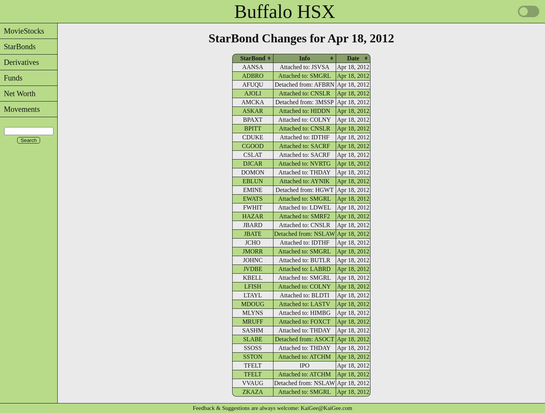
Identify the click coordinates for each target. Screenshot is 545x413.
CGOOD (253, 146)
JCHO (252, 242)
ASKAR (253, 111)
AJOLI (252, 93)
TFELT (253, 365)
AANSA (252, 67)
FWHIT (252, 207)
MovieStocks (22, 31)
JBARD (252, 225)
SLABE (252, 339)
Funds (11, 78)
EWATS (253, 198)
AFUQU (252, 84)
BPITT (252, 128)
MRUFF (253, 321)
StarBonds (18, 46)
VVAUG (253, 383)
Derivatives (19, 62)
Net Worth (18, 93)
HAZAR (252, 216)
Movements (20, 109)
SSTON (252, 356)
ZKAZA (253, 392)
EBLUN (253, 181)
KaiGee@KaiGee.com (326, 408)
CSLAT (252, 155)
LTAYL (253, 295)
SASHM (252, 330)
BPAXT (252, 119)
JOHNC (253, 260)
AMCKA (252, 102)
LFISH (252, 286)
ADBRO (253, 76)
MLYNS (253, 313)
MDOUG (252, 304)
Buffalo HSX (284, 11)
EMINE (252, 190)
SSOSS (253, 348)
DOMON (252, 172)
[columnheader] (252, 58)
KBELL (253, 277)
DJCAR (252, 163)
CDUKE (252, 137)
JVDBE (252, 269)
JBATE (253, 234)
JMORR (253, 251)
